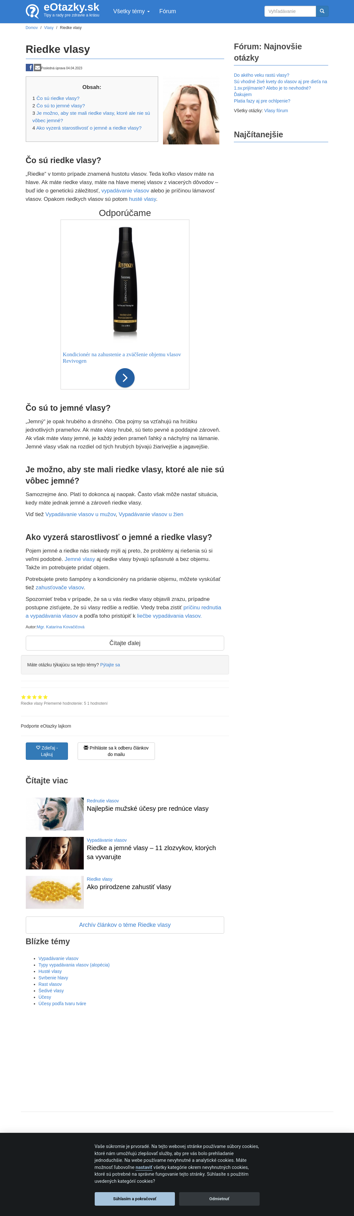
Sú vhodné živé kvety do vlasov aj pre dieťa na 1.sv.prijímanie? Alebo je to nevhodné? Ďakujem (280, 88)
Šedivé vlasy (51, 990)
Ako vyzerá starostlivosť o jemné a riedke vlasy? (88, 128)
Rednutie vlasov (103, 800)
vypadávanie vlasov (125, 191)
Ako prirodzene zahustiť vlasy (129, 886)
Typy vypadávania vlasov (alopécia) (74, 964)
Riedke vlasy (99, 879)
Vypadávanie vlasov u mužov (80, 514)
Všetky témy (131, 11)
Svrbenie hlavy (53, 977)
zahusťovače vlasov (60, 587)
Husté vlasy (50, 971)
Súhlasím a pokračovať (134, 1198)
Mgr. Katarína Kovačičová (60, 626)
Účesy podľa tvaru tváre (62, 1003)
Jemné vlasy (80, 559)
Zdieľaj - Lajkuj (47, 751)
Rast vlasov (50, 984)
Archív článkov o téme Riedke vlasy (125, 925)
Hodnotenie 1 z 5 (23, 696)
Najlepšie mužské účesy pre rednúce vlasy (148, 808)
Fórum (167, 11)
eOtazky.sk (72, 7)
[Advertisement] (125, 1055)
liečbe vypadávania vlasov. (169, 616)
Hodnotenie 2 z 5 (29, 696)
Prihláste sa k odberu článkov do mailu (116, 751)
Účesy (45, 997)
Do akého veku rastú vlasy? (261, 75)
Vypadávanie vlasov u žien (151, 514)
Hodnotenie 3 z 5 (34, 696)
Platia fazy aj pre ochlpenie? (262, 100)
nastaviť (144, 1167)
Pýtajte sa (110, 664)
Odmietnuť (219, 1198)
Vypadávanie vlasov (107, 840)
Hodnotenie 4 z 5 (40, 696)
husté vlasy (142, 199)
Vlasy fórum (276, 110)
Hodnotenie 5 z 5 (45, 696)
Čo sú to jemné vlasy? (60, 105)
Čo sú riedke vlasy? (57, 98)
